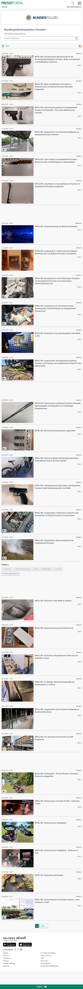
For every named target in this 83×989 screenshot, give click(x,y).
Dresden (78, 53)
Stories (4, 7)
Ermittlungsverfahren (10, 574)
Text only (44, 961)
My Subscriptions (74, 7)
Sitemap (6, 966)
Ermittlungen (46, 569)
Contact (6, 956)
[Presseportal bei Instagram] (20, 949)
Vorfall (35, 569)
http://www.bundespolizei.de (15, 34)
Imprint (5, 953)
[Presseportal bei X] (17, 950)
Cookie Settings (9, 963)
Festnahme (6, 569)
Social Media (45, 963)
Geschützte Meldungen (49, 966)
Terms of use (46, 956)
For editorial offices (48, 953)
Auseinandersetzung (22, 569)
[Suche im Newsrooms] (41, 38)
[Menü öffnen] (79, 3)
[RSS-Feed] (80, 46)
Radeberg (78, 223)
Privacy (6, 961)
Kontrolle (57, 569)
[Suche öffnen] (73, 3)
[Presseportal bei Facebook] (14, 950)
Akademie (7, 958)
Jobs (42, 958)
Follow (41, 987)
